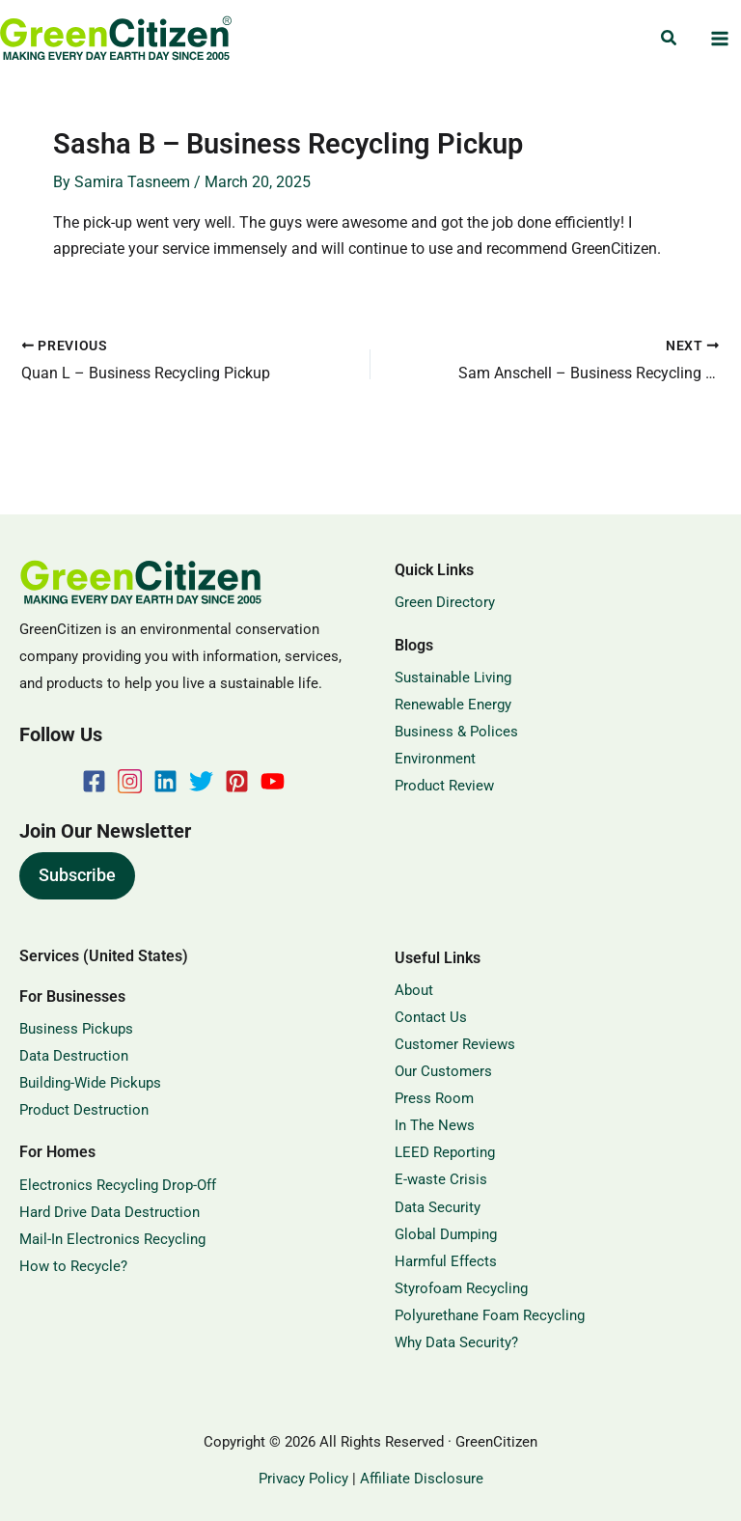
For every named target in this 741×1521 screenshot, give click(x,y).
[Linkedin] (165, 781)
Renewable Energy (453, 704)
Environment (435, 758)
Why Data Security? (456, 1342)
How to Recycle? (73, 1266)
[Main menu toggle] (719, 39)
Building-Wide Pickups (90, 1083)
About (414, 990)
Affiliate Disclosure (421, 1478)
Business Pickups (76, 1028)
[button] (669, 38)
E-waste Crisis (441, 1179)
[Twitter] (201, 781)
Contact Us (431, 1017)
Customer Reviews (455, 1044)
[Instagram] (130, 781)
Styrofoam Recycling (461, 1288)
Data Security (437, 1207)
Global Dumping (446, 1234)
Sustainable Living (453, 677)
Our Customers (443, 1071)
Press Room (434, 1098)
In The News (435, 1125)
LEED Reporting (445, 1152)
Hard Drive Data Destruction (109, 1212)
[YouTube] (273, 781)
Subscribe (77, 875)
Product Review (444, 785)
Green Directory (445, 602)
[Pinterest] (237, 781)
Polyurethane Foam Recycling (490, 1315)
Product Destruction (84, 1110)
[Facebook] (94, 781)
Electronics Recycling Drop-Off (117, 1185)
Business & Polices (456, 731)
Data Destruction (73, 1056)
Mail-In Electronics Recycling (112, 1239)
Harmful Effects (446, 1261)
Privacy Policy (303, 1478)
